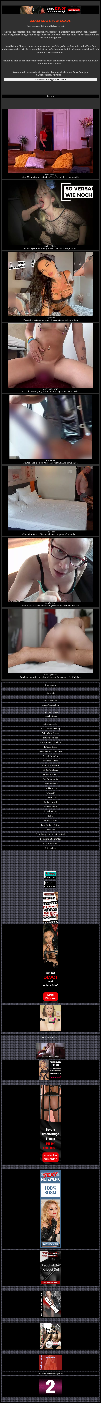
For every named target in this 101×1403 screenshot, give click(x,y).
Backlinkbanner (50, 843)
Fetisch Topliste (50, 737)
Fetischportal (50, 802)
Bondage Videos (50, 760)
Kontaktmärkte (50, 783)
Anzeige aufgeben (50, 705)
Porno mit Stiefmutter (50, 839)
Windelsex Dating (50, 733)
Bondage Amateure (50, 765)
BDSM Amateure (50, 770)
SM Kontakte (50, 797)
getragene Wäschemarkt (50, 751)
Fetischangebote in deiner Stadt (50, 834)
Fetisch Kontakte (50, 756)
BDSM (50, 816)
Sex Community (50, 779)
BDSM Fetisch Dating (50, 728)
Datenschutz (50, 848)
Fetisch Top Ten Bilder (50, 742)
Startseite (50, 693)
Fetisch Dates (50, 747)
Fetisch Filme (50, 806)
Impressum (50, 685)
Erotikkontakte (51, 788)
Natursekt (50, 793)
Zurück (50, 96)
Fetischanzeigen (50, 724)
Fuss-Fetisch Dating (50, 825)
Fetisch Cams (50, 820)
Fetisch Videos (50, 716)
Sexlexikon (51, 829)
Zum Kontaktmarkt (50, 700)
